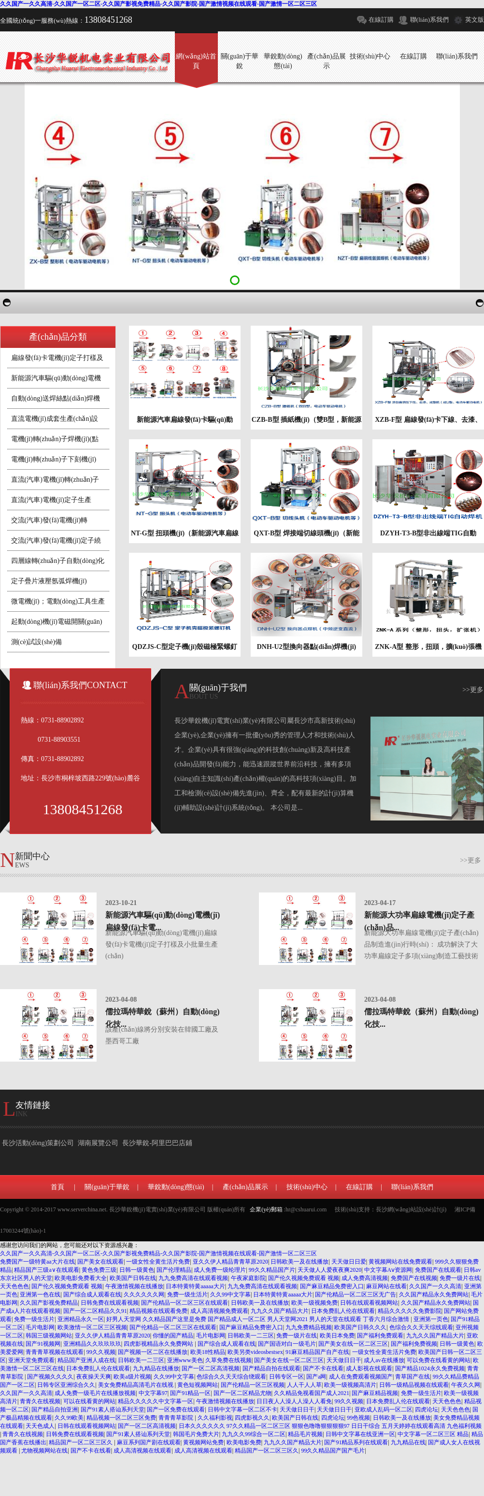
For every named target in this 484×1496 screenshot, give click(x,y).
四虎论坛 (426, 1409)
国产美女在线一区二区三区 (353, 1343)
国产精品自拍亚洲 (54, 1409)
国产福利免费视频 (414, 1343)
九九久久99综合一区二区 (253, 1434)
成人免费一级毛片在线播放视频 (95, 1393)
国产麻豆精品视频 (375, 1393)
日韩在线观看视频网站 (369, 1302)
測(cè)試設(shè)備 (36, 642)
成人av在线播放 (384, 1360)
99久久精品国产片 (272, 1269)
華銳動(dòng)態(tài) (176, 1187)
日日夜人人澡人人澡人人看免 (294, 1401)
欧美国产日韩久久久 (360, 1327)
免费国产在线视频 (414, 1278)
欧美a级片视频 (132, 1376)
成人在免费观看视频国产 (361, 1376)
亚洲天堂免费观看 (31, 1360)
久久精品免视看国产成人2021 (311, 1393)
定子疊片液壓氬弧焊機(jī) (49, 581)
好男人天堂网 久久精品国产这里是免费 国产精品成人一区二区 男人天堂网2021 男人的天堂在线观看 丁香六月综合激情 (258, 1319)
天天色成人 (40, 1426)
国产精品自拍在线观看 (271, 1368)
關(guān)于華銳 (107, 1187)
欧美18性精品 (207, 1352)
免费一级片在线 (460, 1278)
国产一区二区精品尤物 (242, 1393)
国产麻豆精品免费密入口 (332, 1286)
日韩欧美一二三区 (251, 1335)
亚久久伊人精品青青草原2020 (230, 1261)
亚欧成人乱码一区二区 (384, 1409)
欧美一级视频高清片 (350, 1384)
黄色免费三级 (99, 1269)
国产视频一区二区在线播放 (152, 1352)
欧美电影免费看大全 (81, 1278)
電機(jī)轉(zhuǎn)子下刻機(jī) (54, 459)
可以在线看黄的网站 (89, 1401)
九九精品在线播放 (156, 1368)
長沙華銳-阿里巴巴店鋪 (157, 1143)
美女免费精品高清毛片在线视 (136, 1384)
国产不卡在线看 (323, 1368)
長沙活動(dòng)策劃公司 (38, 1143)
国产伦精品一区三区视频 (253, 1384)
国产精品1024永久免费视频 (430, 1368)
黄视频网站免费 (203, 1442)
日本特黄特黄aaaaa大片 (195, 1286)
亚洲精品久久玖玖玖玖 (92, 1343)
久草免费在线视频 (228, 1360)
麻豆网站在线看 (386, 1286)
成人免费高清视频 (365, 1278)
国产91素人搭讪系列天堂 (112, 1409)
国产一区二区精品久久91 (95, 1311)
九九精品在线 (408, 1442)
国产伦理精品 (174, 1269)
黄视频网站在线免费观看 (400, 1261)
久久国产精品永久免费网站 (434, 1294)
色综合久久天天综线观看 (421, 1327)
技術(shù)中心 (306, 1187)
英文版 (474, 19)
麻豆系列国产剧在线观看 (149, 1442)
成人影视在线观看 (369, 1368)
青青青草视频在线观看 (55, 1352)
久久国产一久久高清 (435, 1286)
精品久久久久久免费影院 (409, 1311)
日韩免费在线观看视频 (110, 1302)
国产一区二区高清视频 (211, 1368)
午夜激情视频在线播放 (134, 1286)
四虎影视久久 (252, 1417)
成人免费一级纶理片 (220, 1269)
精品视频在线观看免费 (158, 1311)
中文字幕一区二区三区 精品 (433, 1434)
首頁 (57, 1187)
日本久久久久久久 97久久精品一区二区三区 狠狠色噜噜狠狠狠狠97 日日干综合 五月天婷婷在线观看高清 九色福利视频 (330, 1426)
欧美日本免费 (337, 1335)
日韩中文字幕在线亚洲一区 (360, 1434)
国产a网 (316, 1376)
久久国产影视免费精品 (49, 1302)
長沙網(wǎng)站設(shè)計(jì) (411, 1209)
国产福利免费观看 (380, 1335)
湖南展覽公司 (98, 1143)
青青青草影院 (176, 1417)
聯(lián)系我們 (429, 19)
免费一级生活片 (187, 1294)
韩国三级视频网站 (49, 1335)
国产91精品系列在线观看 (356, 1442)
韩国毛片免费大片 (196, 1434)
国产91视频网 (43, 1343)
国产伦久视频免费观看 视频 (303, 1278)
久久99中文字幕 (230, 1294)
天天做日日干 (344, 1360)
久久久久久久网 (144, 1294)
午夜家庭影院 (248, 1278)
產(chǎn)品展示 (245, 1187)
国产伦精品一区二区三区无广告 (355, 1294)
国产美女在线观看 (100, 1261)
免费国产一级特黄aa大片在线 (37, 1261)
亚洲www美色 (185, 1360)
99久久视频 (100, 1352)
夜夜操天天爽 (93, 1376)
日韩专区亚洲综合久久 (66, 1384)
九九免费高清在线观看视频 (193, 1278)
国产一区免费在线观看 (176, 1409)
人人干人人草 (304, 1384)
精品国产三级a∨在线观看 (46, 1269)
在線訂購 (381, 19)
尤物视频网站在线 (44, 1450)
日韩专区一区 (286, 1376)
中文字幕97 (153, 1393)
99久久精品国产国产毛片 (333, 1450)
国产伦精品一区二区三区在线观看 (184, 1302)
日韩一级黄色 (136, 1269)
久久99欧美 (69, 1417)
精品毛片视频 (305, 1434)
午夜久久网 (465, 1384)
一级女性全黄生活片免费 (158, 1261)
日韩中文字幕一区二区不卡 (242, 1409)
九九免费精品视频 (308, 1327)
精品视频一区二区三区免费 (121, 1417)
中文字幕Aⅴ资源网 (388, 1269)
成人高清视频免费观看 (219, 1311)
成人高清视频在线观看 (142, 1450)
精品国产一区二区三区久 (81, 1442)
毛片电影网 (40, 1327)
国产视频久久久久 (50, 1376)
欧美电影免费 (244, 1442)
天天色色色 (14, 1286)
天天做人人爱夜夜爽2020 (329, 1269)
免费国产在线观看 (438, 1269)
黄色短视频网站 (197, 1384)
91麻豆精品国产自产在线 (317, 1352)
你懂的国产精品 (173, 1335)
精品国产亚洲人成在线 (86, 1360)
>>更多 (473, 689)
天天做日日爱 (348, 1261)
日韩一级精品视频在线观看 (414, 1384)
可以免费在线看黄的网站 (438, 1360)
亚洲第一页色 (430, 1319)
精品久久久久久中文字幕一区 (155, 1401)
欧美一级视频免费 (314, 1302)
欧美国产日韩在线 (133, 1278)
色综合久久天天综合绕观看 (231, 1376)
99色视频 (358, 1417)
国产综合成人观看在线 (92, 1294)
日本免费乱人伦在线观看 (343, 1311)
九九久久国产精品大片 (280, 1311)
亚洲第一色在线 (40, 1294)
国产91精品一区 (190, 1393)
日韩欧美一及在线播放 (299, 1261)
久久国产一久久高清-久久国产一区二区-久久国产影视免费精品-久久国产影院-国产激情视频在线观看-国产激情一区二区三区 (158, 3)
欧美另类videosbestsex (255, 1352)
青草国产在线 (412, 1376)
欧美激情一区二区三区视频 (92, 1327)
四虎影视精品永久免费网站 (159, 1343)
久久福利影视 (215, 1417)
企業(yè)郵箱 (266, 1209)
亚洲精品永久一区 (80, 1319)
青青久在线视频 (40, 1401)
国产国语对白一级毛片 (287, 1343)
